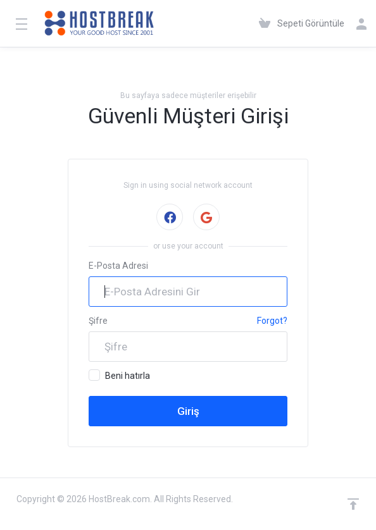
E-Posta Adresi (118, 266)
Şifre (98, 321)
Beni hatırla (119, 375)
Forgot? (272, 321)
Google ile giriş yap (206, 217)
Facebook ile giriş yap (169, 217)
